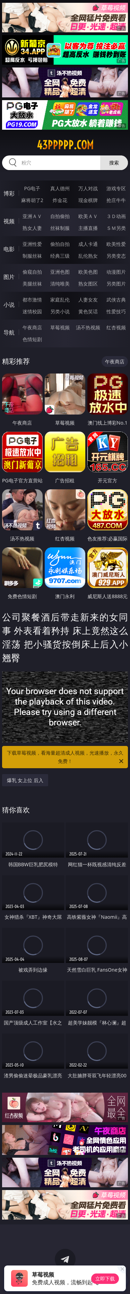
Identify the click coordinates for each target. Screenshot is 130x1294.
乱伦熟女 (88, 255)
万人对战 (88, 188)
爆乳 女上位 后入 (25, 780)
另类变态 (116, 255)
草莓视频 (60, 327)
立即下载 (105, 1278)
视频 (9, 221)
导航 (9, 332)
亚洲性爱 (32, 244)
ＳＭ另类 (116, 228)
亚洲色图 (60, 271)
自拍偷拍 (60, 216)
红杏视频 (116, 327)
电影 (9, 249)
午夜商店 (32, 327)
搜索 (114, 162)
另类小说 (60, 311)
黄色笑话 (88, 311)
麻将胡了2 (32, 200)
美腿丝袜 (32, 283)
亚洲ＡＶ (32, 216)
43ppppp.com (65, 145)
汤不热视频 (88, 327)
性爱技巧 (116, 311)
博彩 (9, 193)
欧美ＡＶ (88, 216)
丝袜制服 (60, 228)
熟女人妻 (32, 228)
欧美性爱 (116, 244)
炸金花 (60, 200)
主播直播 (88, 228)
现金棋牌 (88, 200)
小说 (9, 304)
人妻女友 (88, 299)
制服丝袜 (32, 255)
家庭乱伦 (60, 299)
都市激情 (32, 299)
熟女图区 (88, 283)
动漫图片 (116, 271)
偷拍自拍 (60, 244)
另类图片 (116, 283)
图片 (9, 277)
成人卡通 (88, 244)
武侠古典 (116, 299)
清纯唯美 (60, 283)
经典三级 (60, 255)
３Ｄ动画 (116, 216)
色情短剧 (32, 339)
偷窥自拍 (32, 271)
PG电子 (32, 188)
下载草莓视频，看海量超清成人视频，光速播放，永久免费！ (66, 757)
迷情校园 (32, 311)
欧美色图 (88, 271)
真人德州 (60, 188)
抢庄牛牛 (116, 200)
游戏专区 (116, 188)
